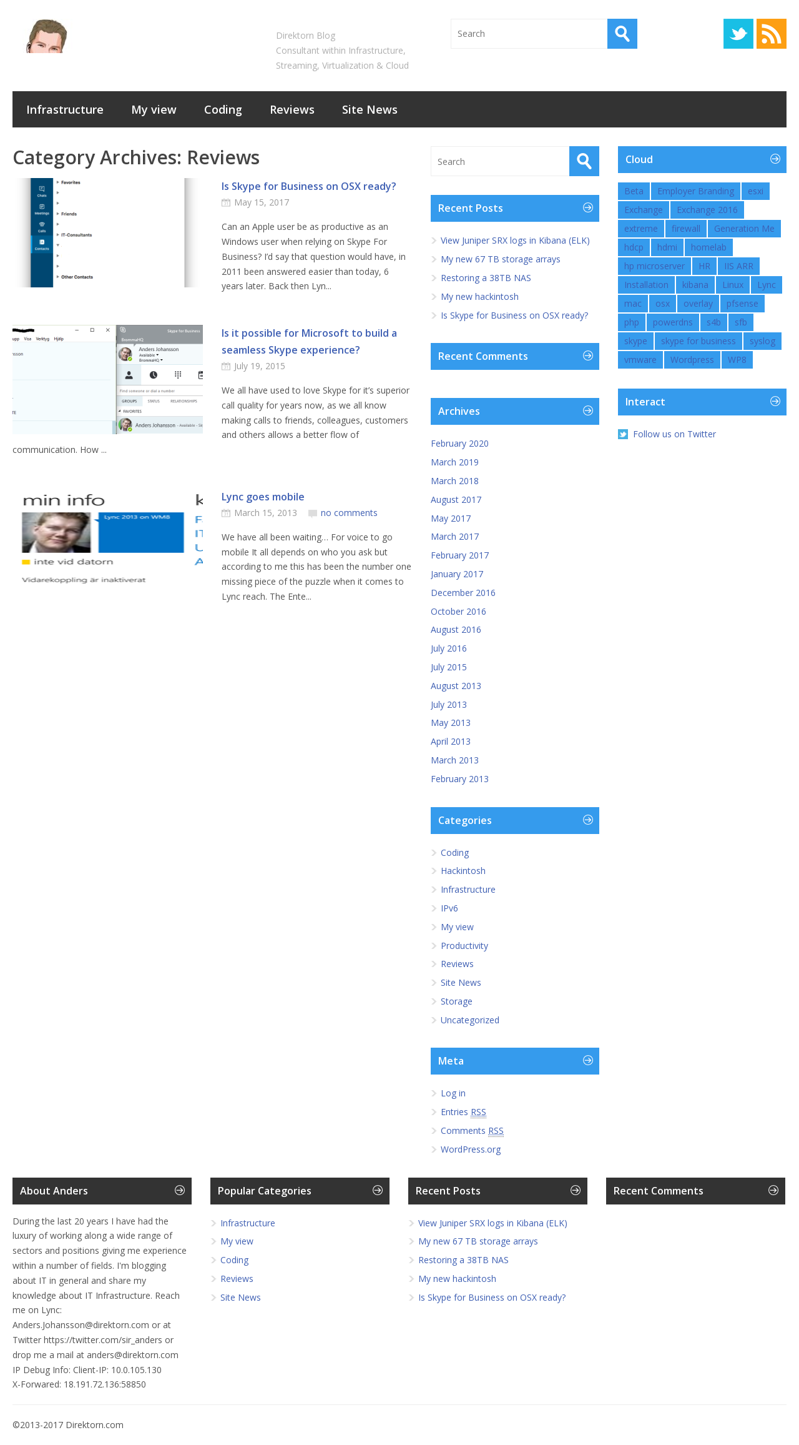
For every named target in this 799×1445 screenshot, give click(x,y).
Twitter (738, 34)
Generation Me (744, 228)
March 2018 (455, 481)
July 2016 (449, 648)
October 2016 (458, 611)
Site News (370, 109)
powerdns (673, 322)
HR (704, 266)
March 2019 (455, 462)
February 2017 (460, 555)
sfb (741, 322)
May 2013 (451, 722)
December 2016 (463, 592)
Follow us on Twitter (674, 434)
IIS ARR (738, 266)
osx (662, 303)
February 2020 (460, 443)
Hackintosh (463, 870)
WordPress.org (471, 1149)
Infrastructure (65, 109)
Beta (634, 191)
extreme (641, 228)
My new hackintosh (480, 296)
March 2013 (455, 760)
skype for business (698, 341)
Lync (766, 284)
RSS (772, 34)
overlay (698, 303)
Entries (463, 1112)
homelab (709, 247)
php (631, 322)
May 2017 (451, 518)
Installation (646, 284)
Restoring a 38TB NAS (486, 278)
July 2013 (449, 704)
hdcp (634, 247)
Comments (472, 1131)
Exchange (643, 210)
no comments (349, 513)
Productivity (464, 945)
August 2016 (456, 629)
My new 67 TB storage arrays (501, 259)
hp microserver (654, 266)
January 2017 (457, 574)
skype (635, 341)
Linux (732, 284)
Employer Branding (695, 191)
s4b (714, 322)
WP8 (737, 359)
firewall (686, 228)
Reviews (292, 109)
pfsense (742, 303)
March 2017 (455, 536)
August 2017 (456, 499)
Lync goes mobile (263, 497)
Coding (223, 109)
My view (154, 109)
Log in (453, 1093)
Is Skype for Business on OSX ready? (309, 186)
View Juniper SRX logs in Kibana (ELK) (515, 240)
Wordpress (692, 359)
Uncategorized (470, 1020)
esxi (755, 191)
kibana (695, 284)
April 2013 (451, 741)
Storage (457, 1001)
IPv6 (449, 908)
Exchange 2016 (707, 210)
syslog (762, 341)
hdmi (667, 247)
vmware (640, 359)
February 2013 (460, 779)
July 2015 (449, 667)
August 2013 (456, 686)
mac (633, 303)
